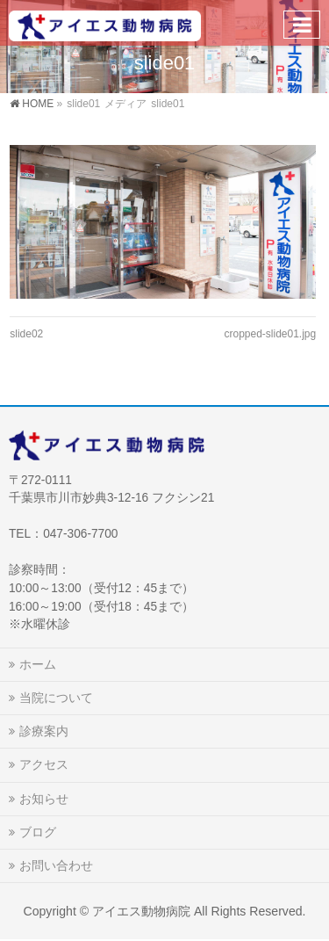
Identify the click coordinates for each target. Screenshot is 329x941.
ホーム (37, 664)
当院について (56, 698)
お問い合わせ (56, 865)
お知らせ (43, 799)
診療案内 (43, 731)
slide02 (26, 334)
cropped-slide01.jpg (270, 334)
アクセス (43, 764)
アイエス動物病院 (141, 911)
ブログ (37, 832)
